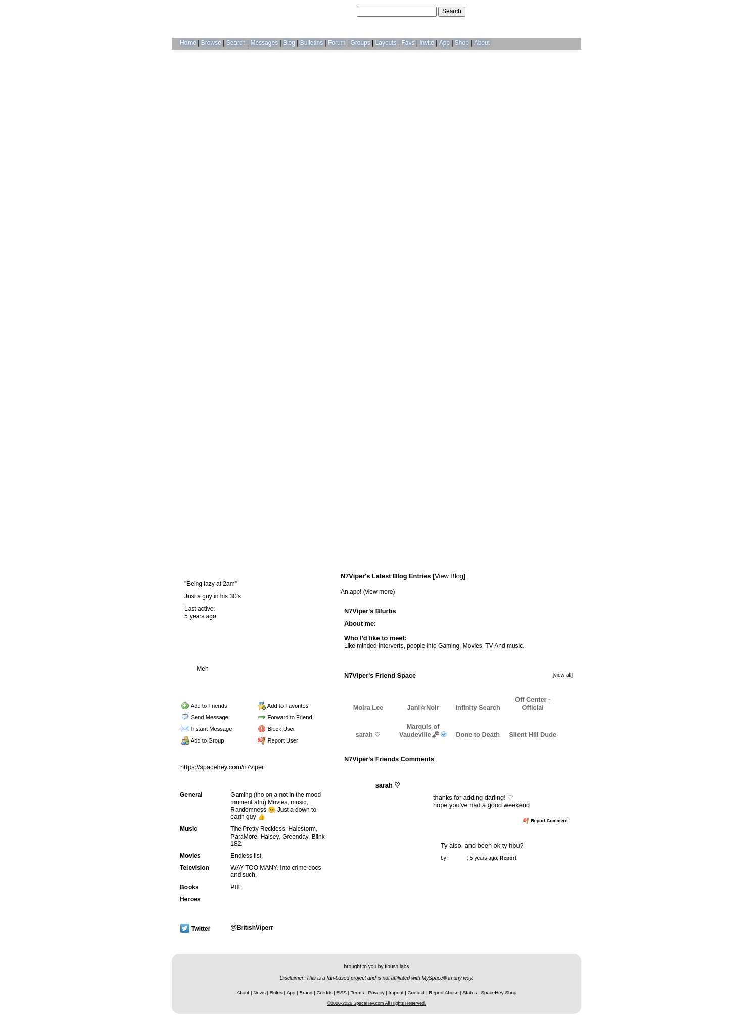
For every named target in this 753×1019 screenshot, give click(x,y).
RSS (342, 992)
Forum (337, 43)
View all (440, 770)
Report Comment (545, 820)
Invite (426, 43)
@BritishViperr (251, 927)
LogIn (543, 11)
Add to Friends (204, 706)
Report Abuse (443, 992)
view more (379, 591)
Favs (407, 43)
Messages (264, 43)
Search (451, 11)
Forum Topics (240, 680)
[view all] (563, 675)
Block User (276, 729)
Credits (325, 992)
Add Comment (475, 770)
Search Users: (335, 11)
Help (525, 11)
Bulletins (311, 43)
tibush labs (397, 966)
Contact (416, 992)
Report (508, 858)
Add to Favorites (283, 706)
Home (188, 43)
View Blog (449, 576)
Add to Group (202, 740)
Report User (278, 740)
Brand (305, 992)
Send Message (204, 717)
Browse (211, 43)
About (482, 43)
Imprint (396, 992)
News (259, 992)
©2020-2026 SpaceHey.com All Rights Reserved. (376, 1003)
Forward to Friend (285, 717)
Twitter (195, 928)
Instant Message (206, 729)
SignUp (566, 11)
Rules (276, 992)
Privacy (376, 992)
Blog (289, 43)
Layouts (386, 43)
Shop (462, 43)
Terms (357, 992)
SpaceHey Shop (499, 992)
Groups (360, 43)
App (444, 43)
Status (470, 992)
